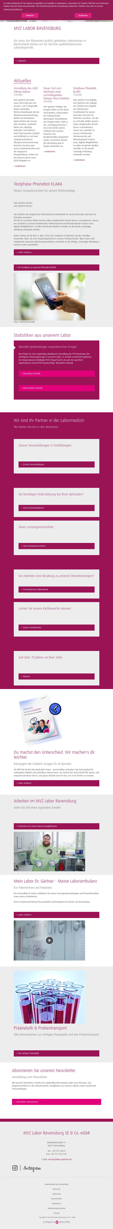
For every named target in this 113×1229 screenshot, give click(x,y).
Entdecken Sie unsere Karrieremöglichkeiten (37, 826)
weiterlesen (19, 166)
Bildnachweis (56, 1204)
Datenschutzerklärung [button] (13, 9)
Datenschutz (56, 1194)
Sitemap (56, 1213)
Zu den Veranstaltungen (33, 464)
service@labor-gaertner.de (60, 1159)
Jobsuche (22, 61)
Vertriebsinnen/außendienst (35, 589)
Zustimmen (83, 15)
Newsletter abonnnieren (27, 1102)
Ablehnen (30, 15)
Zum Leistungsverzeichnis (34, 546)
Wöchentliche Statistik (33, 388)
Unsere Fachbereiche (32, 627)
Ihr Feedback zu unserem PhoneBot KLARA (37, 267)
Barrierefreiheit (56, 1199)
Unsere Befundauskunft (33, 508)
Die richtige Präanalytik (28, 1053)
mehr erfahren (24, 252)
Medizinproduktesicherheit (56, 1208)
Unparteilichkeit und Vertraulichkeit (56, 1184)
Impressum (56, 1189)
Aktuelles (22, 81)
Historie (26, 676)
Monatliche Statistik (31, 373)
